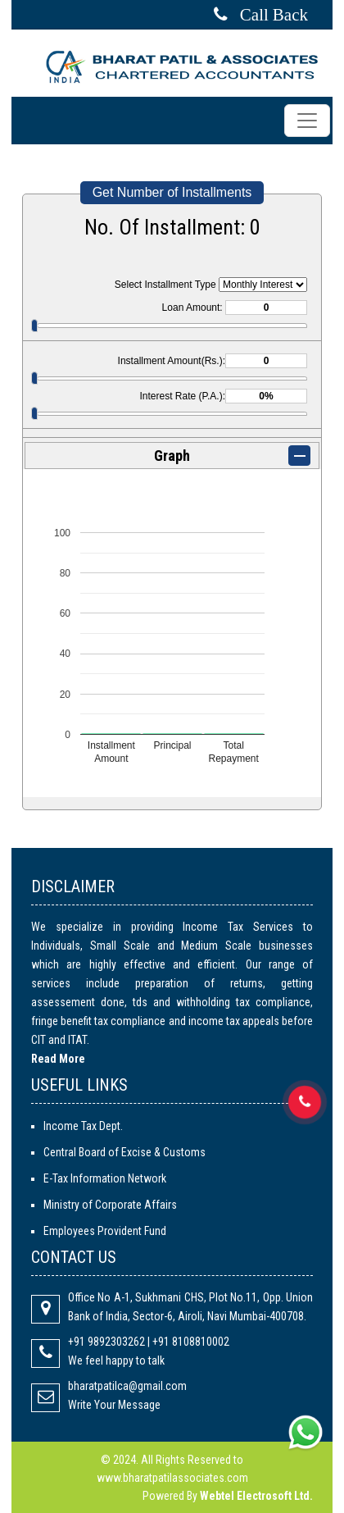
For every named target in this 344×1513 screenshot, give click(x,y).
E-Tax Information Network (104, 1178)
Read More (58, 1058)
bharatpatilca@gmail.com (127, 1385)
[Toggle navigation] (307, 120)
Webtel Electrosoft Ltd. (256, 1495)
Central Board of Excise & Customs (124, 1152)
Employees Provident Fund (104, 1230)
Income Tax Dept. (83, 1125)
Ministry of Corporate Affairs (110, 1204)
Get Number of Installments (172, 192)
